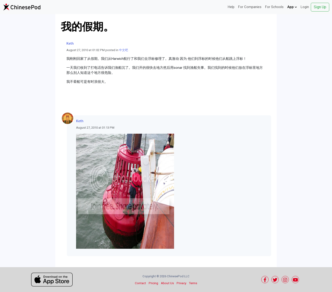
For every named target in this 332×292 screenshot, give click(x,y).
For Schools (274, 7)
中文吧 (123, 50)
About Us (167, 283)
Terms (193, 283)
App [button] (292, 7)
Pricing (153, 283)
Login (305, 7)
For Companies (249, 7)
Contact (140, 283)
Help (231, 7)
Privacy (181, 283)
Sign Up (320, 7)
